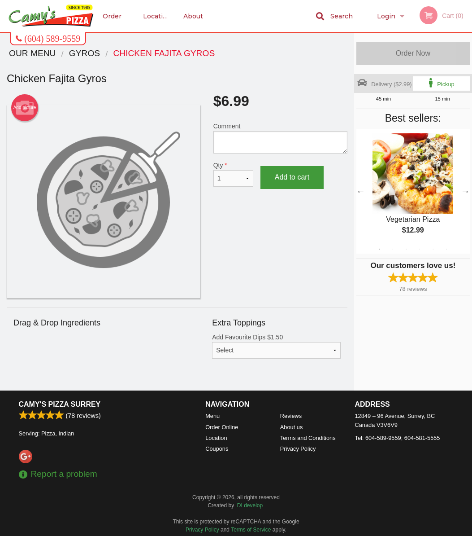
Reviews (291, 416)
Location (157, 16)
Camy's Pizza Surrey (60, 404)
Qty (233, 174)
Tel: (397, 438)
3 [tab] (406, 249)
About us (193, 22)
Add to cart (292, 177)
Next (465, 191)
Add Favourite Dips (276, 346)
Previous (360, 191)
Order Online (114, 22)
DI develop (250, 505)
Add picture (24, 107)
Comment (280, 138)
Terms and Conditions (308, 438)
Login (386, 16)
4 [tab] (419, 249)
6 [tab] (446, 249)
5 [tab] (433, 249)
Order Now (413, 53)
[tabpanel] (413, 191)
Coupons (216, 448)
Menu (212, 416)
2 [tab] (392, 249)
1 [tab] (379, 249)
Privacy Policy (298, 448)
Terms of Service (251, 530)
